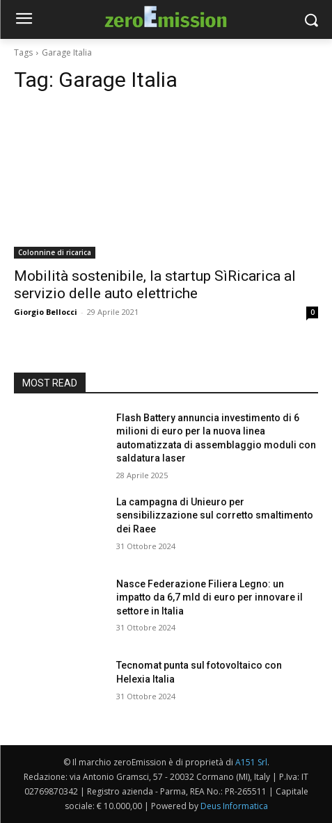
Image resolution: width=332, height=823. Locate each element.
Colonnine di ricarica (54, 252)
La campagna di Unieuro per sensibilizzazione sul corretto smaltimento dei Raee (214, 515)
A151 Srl (251, 762)
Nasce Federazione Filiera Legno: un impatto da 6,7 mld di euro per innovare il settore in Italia (209, 597)
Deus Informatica (234, 806)
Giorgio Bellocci (45, 312)
